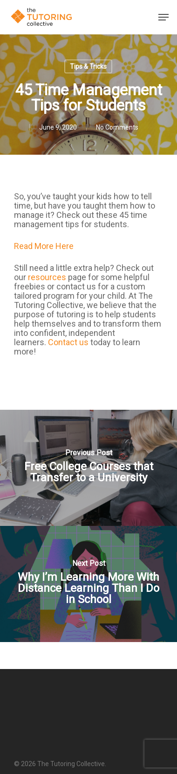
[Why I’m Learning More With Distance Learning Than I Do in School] (88, 584)
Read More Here (44, 246)
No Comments (117, 127)
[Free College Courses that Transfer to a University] (88, 468)
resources (47, 277)
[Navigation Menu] (163, 17)
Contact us (68, 342)
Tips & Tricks (88, 66)
